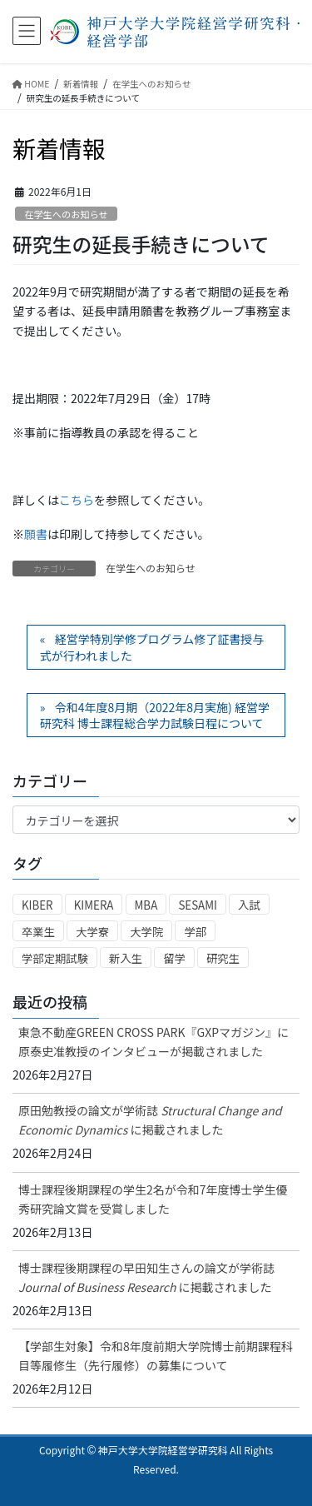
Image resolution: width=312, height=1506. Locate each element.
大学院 (146, 932)
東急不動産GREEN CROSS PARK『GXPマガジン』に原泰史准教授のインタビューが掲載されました (153, 1042)
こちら (76, 499)
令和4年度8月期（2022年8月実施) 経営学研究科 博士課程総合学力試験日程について (155, 715)
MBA (146, 905)
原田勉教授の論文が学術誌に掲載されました (150, 1120)
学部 (195, 932)
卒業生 (38, 932)
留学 (174, 958)
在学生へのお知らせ (65, 214)
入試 (249, 905)
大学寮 (92, 932)
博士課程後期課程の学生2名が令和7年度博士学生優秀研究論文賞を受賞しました (153, 1199)
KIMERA (94, 905)
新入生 (125, 958)
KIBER (37, 905)
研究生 (223, 958)
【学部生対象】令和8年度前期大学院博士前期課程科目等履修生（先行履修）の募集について (155, 1356)
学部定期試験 (55, 958)
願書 (35, 534)
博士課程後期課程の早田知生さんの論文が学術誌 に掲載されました (146, 1277)
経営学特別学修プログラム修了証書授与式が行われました (152, 647)
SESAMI (197, 905)
